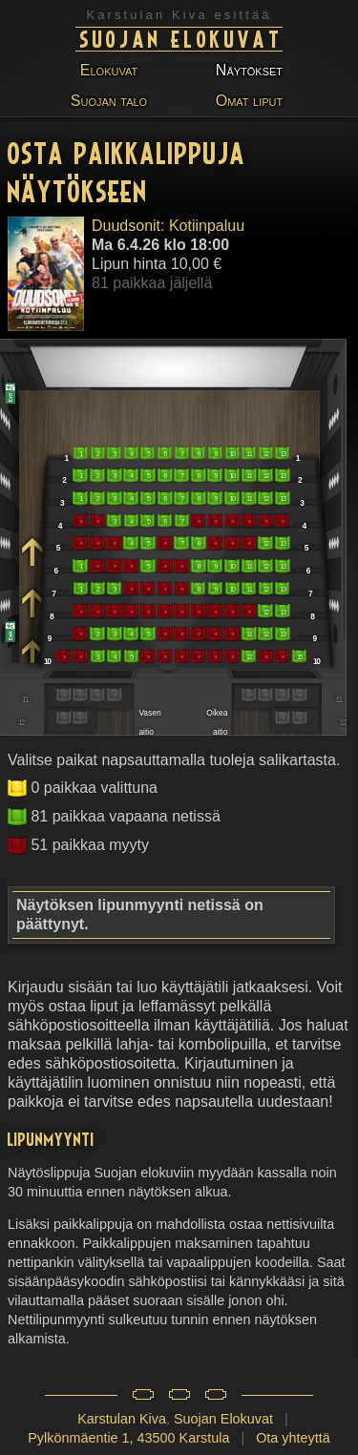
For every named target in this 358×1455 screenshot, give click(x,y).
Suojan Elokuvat (181, 38)
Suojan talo (109, 101)
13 (282, 453)
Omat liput (249, 101)
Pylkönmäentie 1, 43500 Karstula (128, 1437)
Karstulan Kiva (121, 1418)
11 (248, 453)
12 (265, 453)
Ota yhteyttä (293, 1437)
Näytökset (249, 70)
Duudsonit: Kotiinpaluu (168, 226)
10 (231, 453)
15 (299, 657)
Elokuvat (108, 70)
